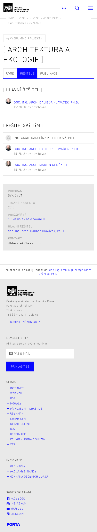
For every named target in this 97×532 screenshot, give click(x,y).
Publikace (48, 73)
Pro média (17, 466)
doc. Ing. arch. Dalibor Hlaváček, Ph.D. (36, 231)
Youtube (14, 508)
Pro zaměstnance (23, 471)
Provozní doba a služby (28, 439)
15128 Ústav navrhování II (26, 219)
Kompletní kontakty (25, 322)
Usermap (16, 413)
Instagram (16, 503)
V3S (12, 444)
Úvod (11, 18)
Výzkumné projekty (46, 18)
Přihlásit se (20, 366)
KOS (13, 398)
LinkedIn (15, 513)
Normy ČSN (18, 418)
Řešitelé (27, 73)
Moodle (16, 403)
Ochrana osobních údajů (29, 476)
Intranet (17, 388)
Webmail (16, 393)
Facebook (15, 498)
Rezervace (18, 434)
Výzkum (24, 18)
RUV (13, 429)
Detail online (20, 423)
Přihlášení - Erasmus (26, 408)
